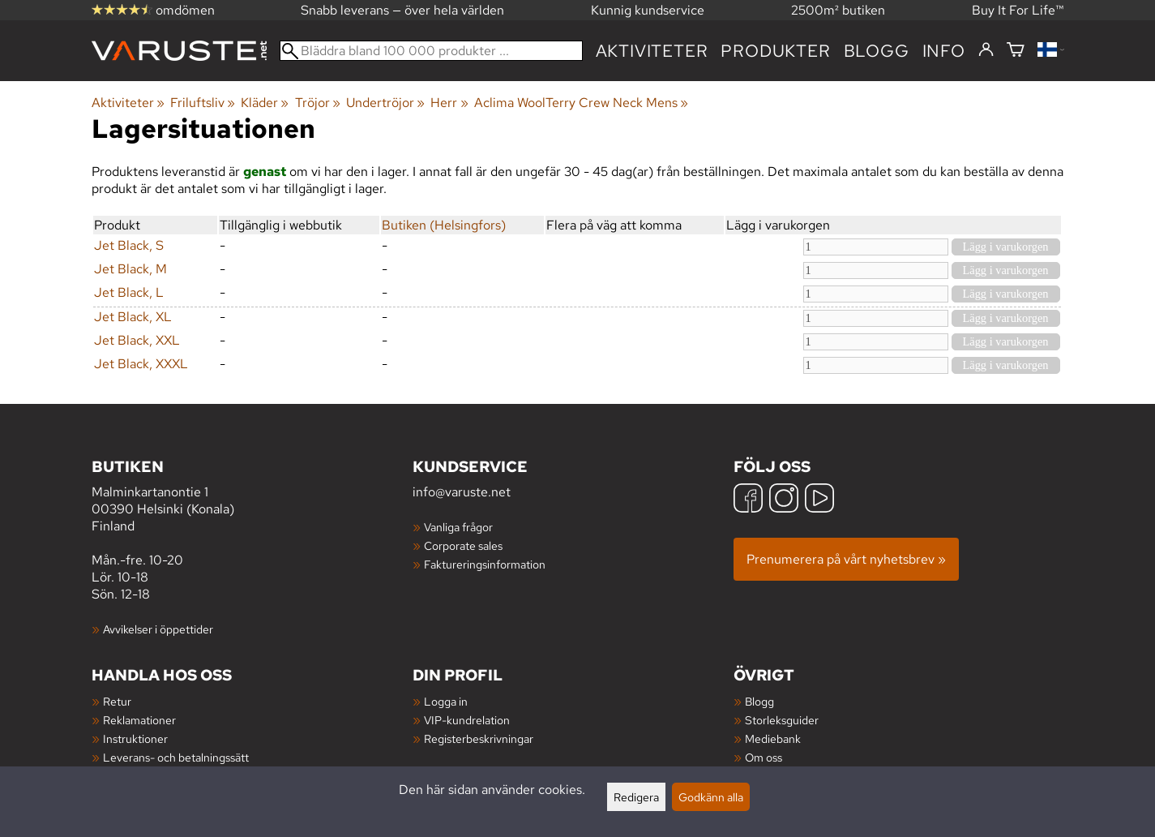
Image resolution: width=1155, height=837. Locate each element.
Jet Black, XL (133, 316)
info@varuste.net (462, 491)
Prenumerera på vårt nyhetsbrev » (846, 559)
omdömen (153, 10)
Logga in (446, 701)
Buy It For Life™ (1018, 10)
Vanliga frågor (458, 526)
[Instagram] (783, 500)
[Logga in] (986, 50)
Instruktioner (135, 738)
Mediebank (773, 738)
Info (943, 51)
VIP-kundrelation (467, 720)
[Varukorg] (1016, 51)
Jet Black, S (129, 245)
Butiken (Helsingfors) (444, 225)
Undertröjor (385, 102)
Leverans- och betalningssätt (176, 757)
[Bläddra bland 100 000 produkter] (431, 51)
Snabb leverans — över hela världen (402, 10)
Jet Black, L (129, 292)
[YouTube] (819, 500)
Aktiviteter (652, 51)
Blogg (759, 701)
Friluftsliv (202, 102)
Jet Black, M (130, 268)
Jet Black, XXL (137, 340)
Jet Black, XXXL (141, 363)
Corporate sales (463, 545)
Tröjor (317, 102)
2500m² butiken (838, 10)
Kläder (265, 102)
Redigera (636, 797)
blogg (876, 51)
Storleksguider (782, 720)
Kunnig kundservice (647, 10)
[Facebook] (748, 500)
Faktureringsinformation (484, 564)
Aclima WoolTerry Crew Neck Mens (581, 102)
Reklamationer (139, 720)
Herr (449, 102)
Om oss (763, 757)
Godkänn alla (710, 797)
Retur (117, 701)
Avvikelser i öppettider (158, 629)
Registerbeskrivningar (478, 738)
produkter (775, 51)
